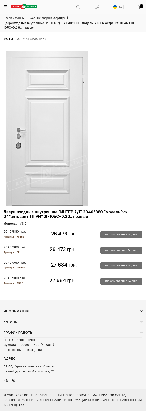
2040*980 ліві (14, 280)
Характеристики (32, 39)
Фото (8, 39)
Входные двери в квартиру (47, 18)
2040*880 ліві (14, 249)
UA (117, 7)
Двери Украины (14, 18)
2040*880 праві (15, 233)
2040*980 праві (15, 265)
